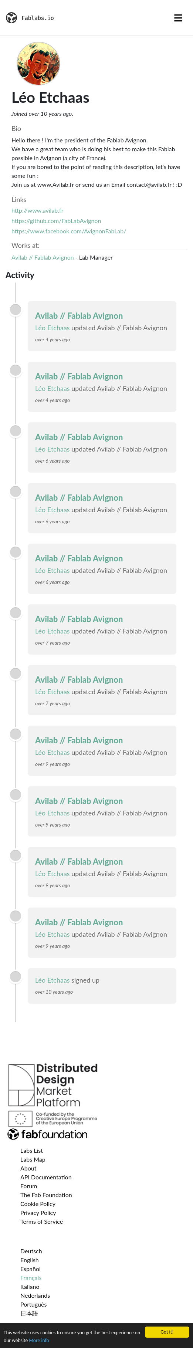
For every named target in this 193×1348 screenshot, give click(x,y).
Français (30, 1277)
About (28, 1168)
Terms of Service (41, 1221)
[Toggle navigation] (178, 17)
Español (30, 1268)
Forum (28, 1185)
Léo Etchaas (52, 328)
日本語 (29, 1313)
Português (33, 1304)
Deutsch (31, 1250)
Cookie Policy (37, 1203)
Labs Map (32, 1159)
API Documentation (46, 1176)
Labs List (31, 1150)
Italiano (30, 1286)
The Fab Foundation (46, 1194)
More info (39, 1341)
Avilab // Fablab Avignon (42, 257)
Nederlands (35, 1295)
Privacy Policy (38, 1212)
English (29, 1259)
